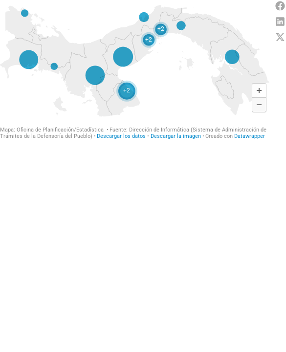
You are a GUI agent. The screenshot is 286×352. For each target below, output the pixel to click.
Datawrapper (249, 136)
